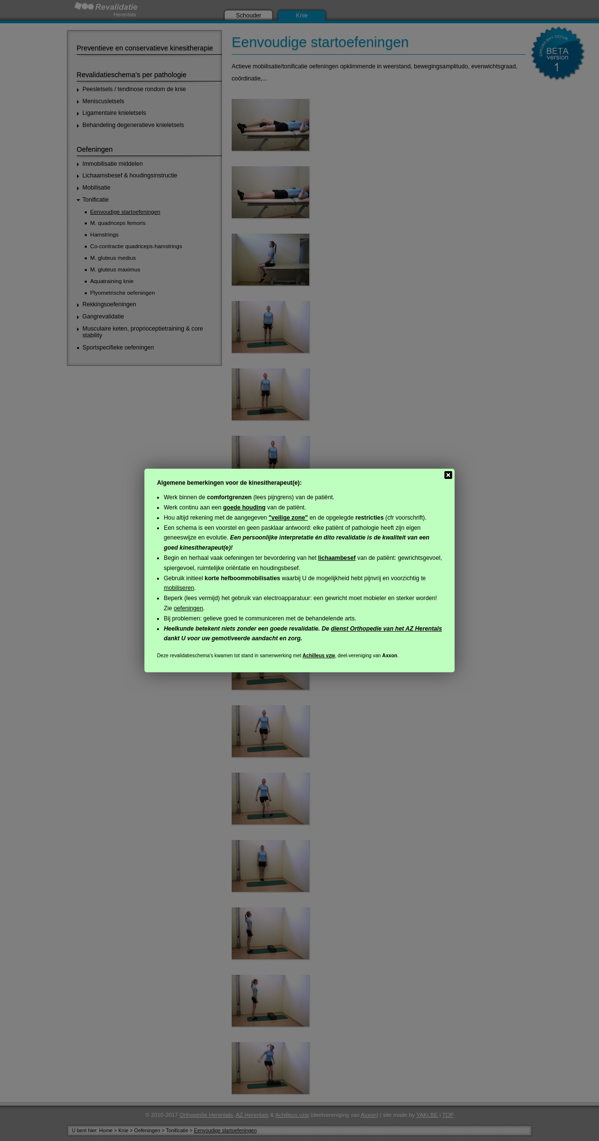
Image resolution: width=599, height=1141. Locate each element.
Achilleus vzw (318, 655)
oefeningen (188, 608)
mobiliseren (179, 588)
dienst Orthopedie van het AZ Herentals (386, 628)
